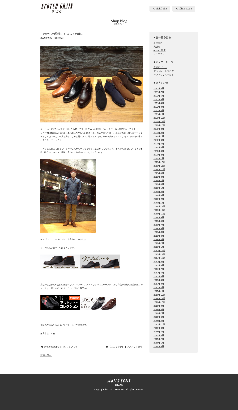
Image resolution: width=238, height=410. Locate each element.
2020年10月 (159, 125)
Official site (160, 8)
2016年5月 (158, 320)
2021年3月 (158, 107)
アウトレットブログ (163, 71)
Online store (184, 8)
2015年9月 (158, 328)
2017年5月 (158, 276)
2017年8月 (158, 265)
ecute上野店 (159, 50)
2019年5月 (158, 188)
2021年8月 (158, 88)
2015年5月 (158, 332)
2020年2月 (158, 155)
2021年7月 (158, 92)
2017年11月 (159, 254)
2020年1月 (158, 158)
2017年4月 (158, 280)
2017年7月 (158, 269)
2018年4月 (158, 236)
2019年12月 (159, 162)
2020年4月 (158, 147)
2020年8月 (158, 132)
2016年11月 (159, 298)
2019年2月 (158, 199)
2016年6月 (158, 317)
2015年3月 (158, 335)
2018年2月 (158, 243)
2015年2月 (158, 339)
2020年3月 (158, 151)
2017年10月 (159, 258)
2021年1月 (158, 114)
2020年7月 (158, 136)
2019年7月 (158, 180)
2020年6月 (158, 140)
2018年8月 (158, 221)
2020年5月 (158, 143)
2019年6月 (158, 184)
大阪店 (156, 47)
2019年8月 (158, 177)
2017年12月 (159, 250)
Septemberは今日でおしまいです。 (60, 346)
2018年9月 (158, 217)
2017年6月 (158, 273)
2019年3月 (158, 195)
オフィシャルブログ (163, 75)
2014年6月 (158, 346)
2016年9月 (158, 306)
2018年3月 (158, 239)
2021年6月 (158, 96)
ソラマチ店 (159, 54)
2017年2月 (158, 287)
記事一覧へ (46, 355)
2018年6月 (158, 228)
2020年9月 (158, 129)
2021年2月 (158, 110)
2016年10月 (159, 302)
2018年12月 (159, 206)
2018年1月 (158, 247)
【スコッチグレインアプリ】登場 (124, 346)
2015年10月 (159, 324)
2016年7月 (158, 313)
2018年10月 (159, 214)
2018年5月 (158, 232)
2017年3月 (158, 284)
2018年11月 (159, 210)
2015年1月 (158, 343)
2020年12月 (159, 118)
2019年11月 (159, 166)
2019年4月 (158, 191)
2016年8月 (158, 309)
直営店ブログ (160, 67)
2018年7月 (158, 225)
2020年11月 (159, 121)
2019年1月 (158, 202)
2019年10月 (159, 169)
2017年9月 (158, 261)
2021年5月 (158, 99)
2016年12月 (159, 295)
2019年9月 (158, 173)
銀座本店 (157, 43)
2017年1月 (158, 291)
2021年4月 (158, 103)
